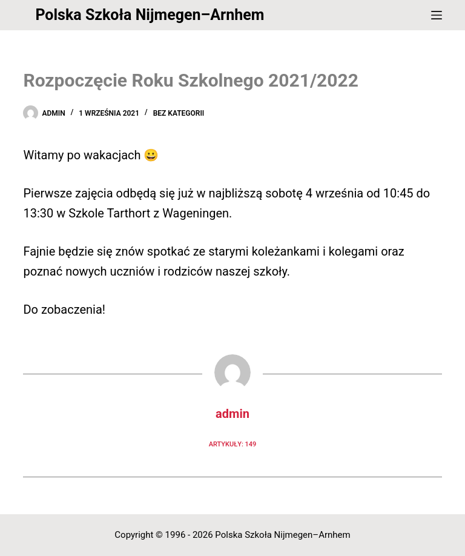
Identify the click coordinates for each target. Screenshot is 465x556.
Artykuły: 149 (233, 444)
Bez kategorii (179, 113)
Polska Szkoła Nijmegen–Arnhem (149, 15)
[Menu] (436, 15)
